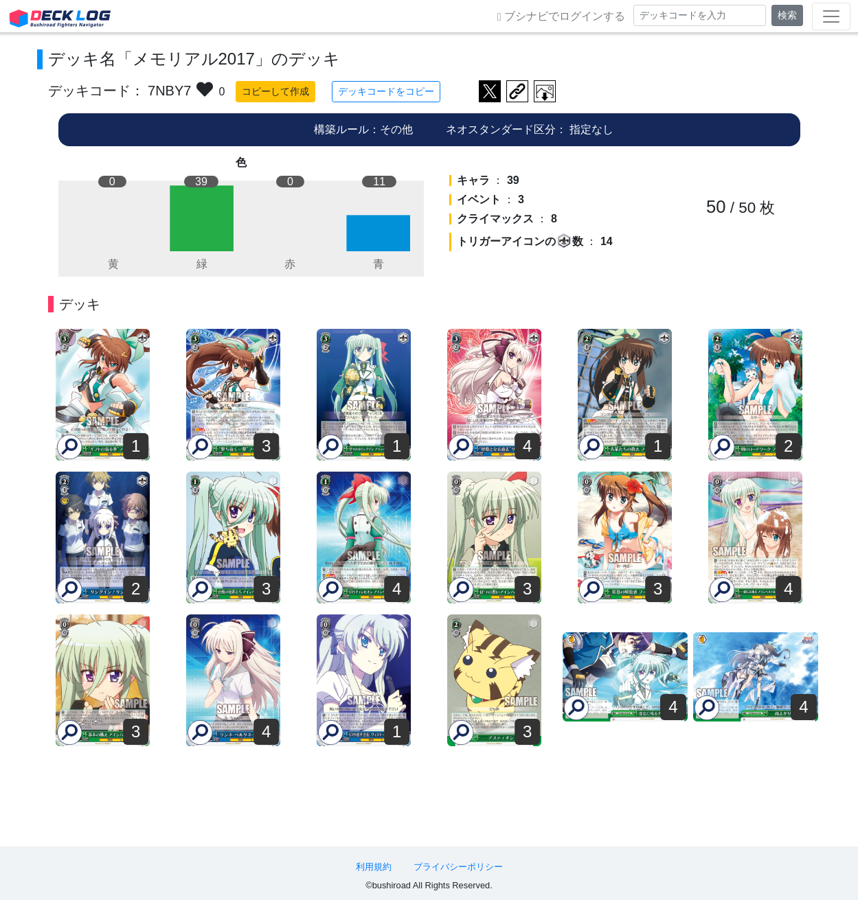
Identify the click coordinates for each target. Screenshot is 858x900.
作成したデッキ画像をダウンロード (545, 91)
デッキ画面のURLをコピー (517, 91)
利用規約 (374, 867)
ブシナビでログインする (561, 16)
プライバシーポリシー (458, 867)
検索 (787, 15)
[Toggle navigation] (831, 16)
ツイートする (490, 91)
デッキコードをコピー (386, 91)
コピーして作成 (275, 91)
